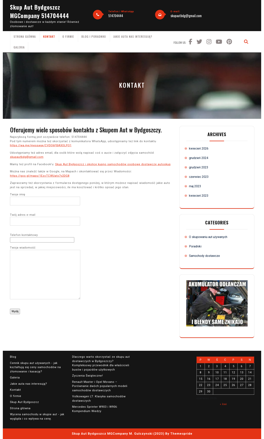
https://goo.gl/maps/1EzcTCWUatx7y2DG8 (40, 175)
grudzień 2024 (198, 158)
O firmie (68, 36)
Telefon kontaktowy (42, 237)
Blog (13, 356)
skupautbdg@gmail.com (186, 15)
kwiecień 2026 (198, 148)
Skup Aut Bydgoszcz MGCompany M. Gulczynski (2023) (118, 433)
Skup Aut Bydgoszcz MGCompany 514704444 (39, 11)
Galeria (19, 47)
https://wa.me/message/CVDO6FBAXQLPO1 (41, 145)
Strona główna (25, 36)
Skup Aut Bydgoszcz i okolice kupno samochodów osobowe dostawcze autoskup (113, 164)
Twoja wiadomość (45, 275)
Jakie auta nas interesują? (132, 36)
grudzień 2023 (198, 167)
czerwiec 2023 (199, 177)
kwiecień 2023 (198, 195)
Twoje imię (45, 198)
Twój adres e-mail (45, 218)
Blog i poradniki (93, 36)
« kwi (223, 404)
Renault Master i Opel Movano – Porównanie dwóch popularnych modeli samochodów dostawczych (99, 386)
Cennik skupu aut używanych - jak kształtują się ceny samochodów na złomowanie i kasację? (35, 367)
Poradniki (195, 246)
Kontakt (49, 36)
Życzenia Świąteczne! (87, 375)
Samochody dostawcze (204, 256)
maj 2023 (195, 186)
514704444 (115, 15)
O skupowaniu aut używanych (208, 237)
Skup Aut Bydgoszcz (24, 402)
